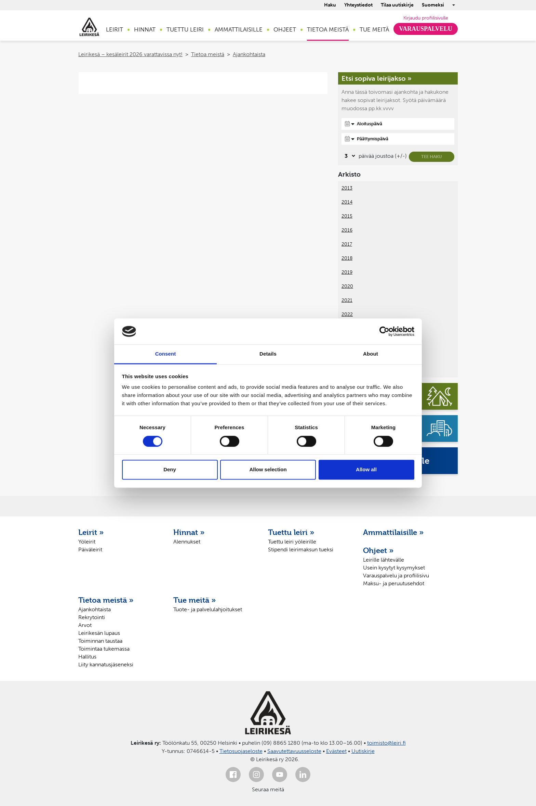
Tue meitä (374, 29)
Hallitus (87, 656)
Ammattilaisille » (393, 532)
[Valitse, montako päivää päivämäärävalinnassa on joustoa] (348, 155)
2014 (346, 202)
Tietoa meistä (328, 29)
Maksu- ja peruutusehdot (393, 583)
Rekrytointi (91, 617)
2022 (347, 314)
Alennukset (186, 541)
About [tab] (370, 354)
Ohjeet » (378, 550)
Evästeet (336, 751)
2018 (346, 258)
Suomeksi (433, 5)
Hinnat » (189, 532)
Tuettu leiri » (291, 532)
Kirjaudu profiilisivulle (425, 18)
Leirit (114, 29)
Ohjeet (284, 29)
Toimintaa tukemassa (104, 648)
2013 (346, 188)
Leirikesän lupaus (99, 633)
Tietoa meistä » (106, 600)
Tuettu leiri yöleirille (292, 541)
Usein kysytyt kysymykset (394, 567)
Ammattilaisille (239, 29)
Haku (330, 5)
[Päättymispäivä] (397, 139)
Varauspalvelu (425, 28)
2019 (346, 272)
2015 (346, 216)
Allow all (366, 470)
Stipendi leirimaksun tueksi (300, 549)
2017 (346, 244)
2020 (347, 286)
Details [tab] (268, 354)
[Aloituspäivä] (397, 124)
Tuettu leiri (185, 29)
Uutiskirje (363, 751)
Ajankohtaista (249, 54)
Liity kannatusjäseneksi (105, 664)
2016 (346, 230)
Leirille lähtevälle (383, 559)
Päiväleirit (90, 549)
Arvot (85, 625)
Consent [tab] (165, 354)
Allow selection (267, 470)
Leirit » (91, 532)
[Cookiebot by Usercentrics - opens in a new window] (384, 331)
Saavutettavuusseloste (294, 751)
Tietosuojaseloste (241, 751)
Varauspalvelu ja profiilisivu (396, 575)
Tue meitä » (194, 600)
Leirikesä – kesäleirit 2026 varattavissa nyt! (130, 54)
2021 (346, 300)
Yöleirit (86, 541)
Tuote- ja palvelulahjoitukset (207, 609)
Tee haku (431, 156)
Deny (169, 470)
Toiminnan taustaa (100, 641)
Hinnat (145, 29)
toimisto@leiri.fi (386, 743)
